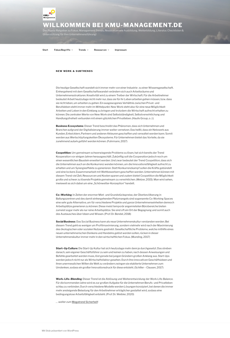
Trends (84, 49)
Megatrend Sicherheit (85, 301)
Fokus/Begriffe (63, 49)
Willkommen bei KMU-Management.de (113, 25)
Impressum (121, 49)
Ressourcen (102, 49)
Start (45, 49)
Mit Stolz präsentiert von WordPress (60, 330)
